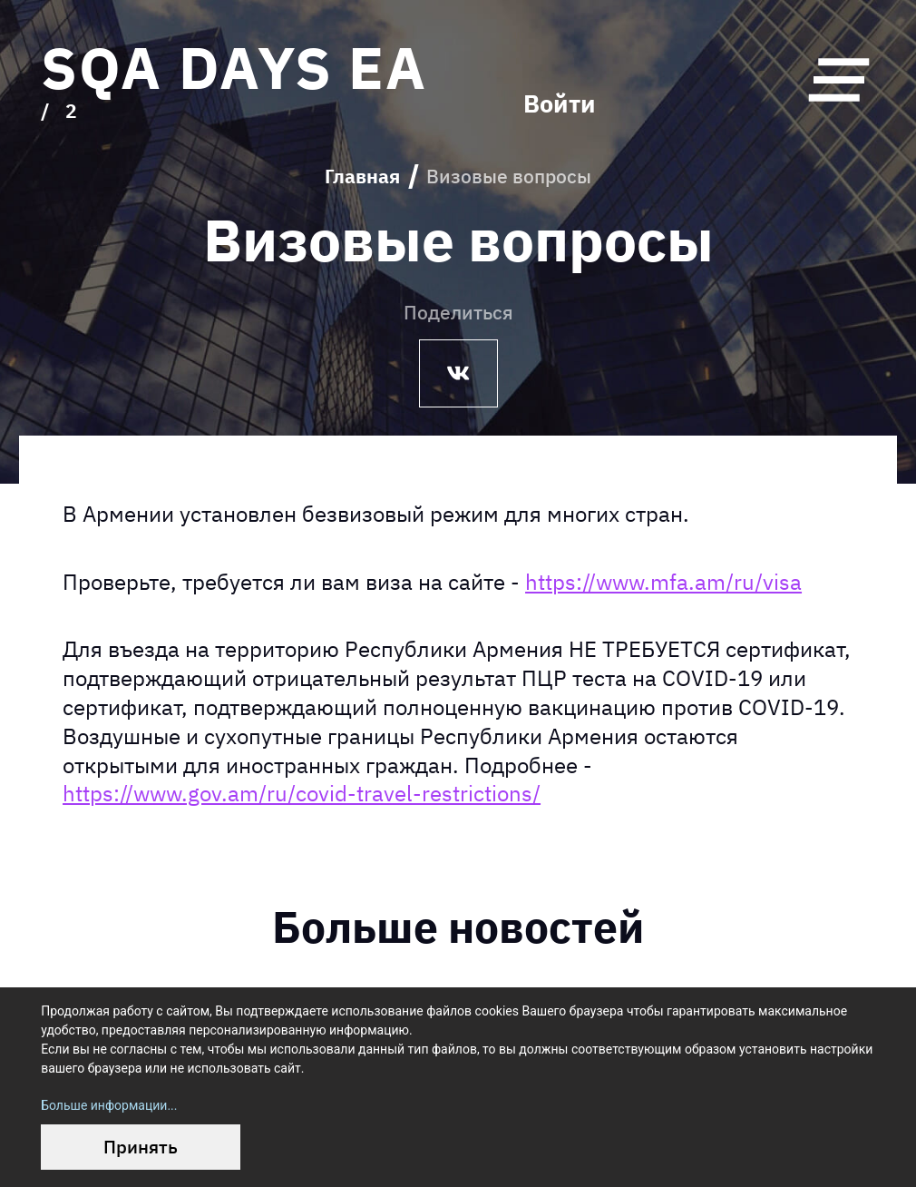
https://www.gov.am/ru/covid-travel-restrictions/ (302, 794)
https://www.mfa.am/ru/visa (663, 581)
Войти (559, 104)
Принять (140, 1146)
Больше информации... (109, 1105)
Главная (362, 176)
